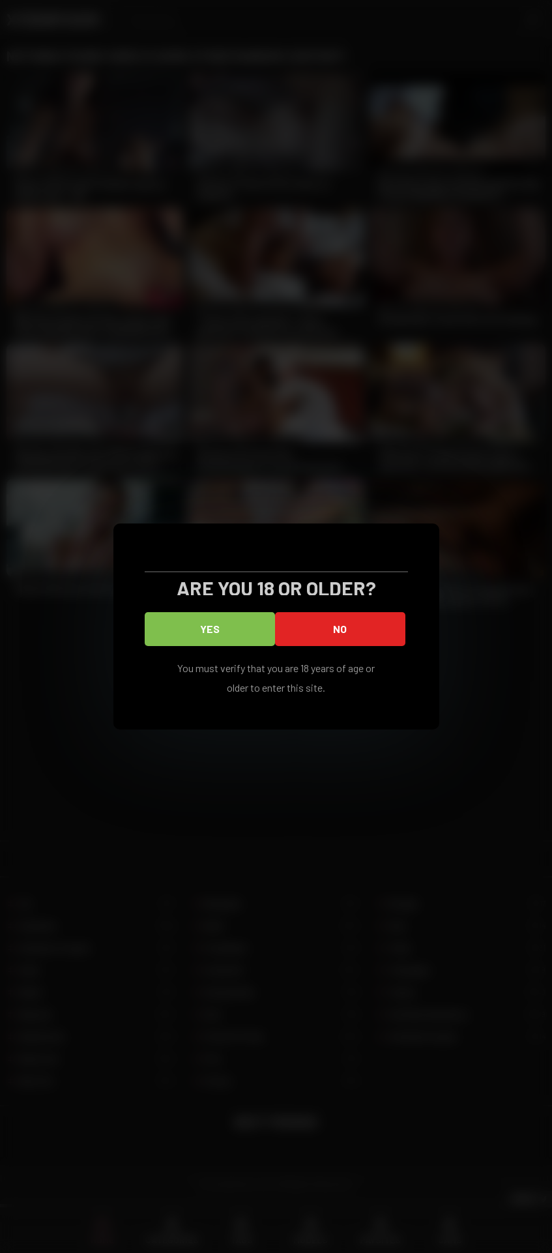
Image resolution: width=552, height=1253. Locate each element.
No (340, 629)
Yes (210, 629)
